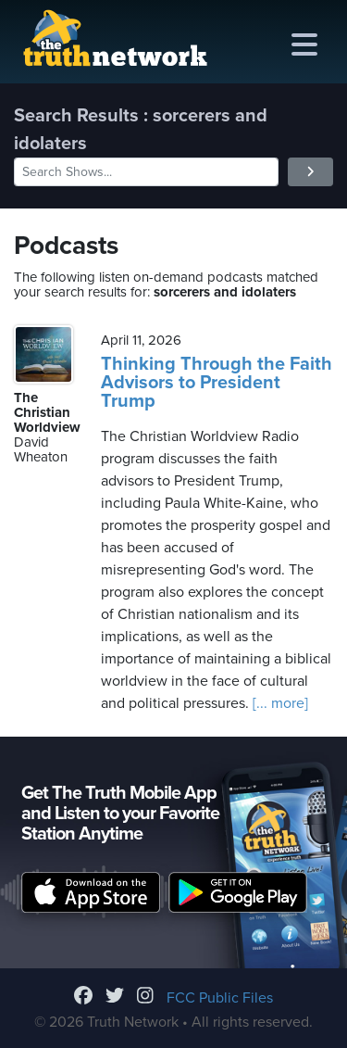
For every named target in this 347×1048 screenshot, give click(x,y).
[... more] (278, 703)
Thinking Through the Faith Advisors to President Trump (216, 382)
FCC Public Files (220, 998)
